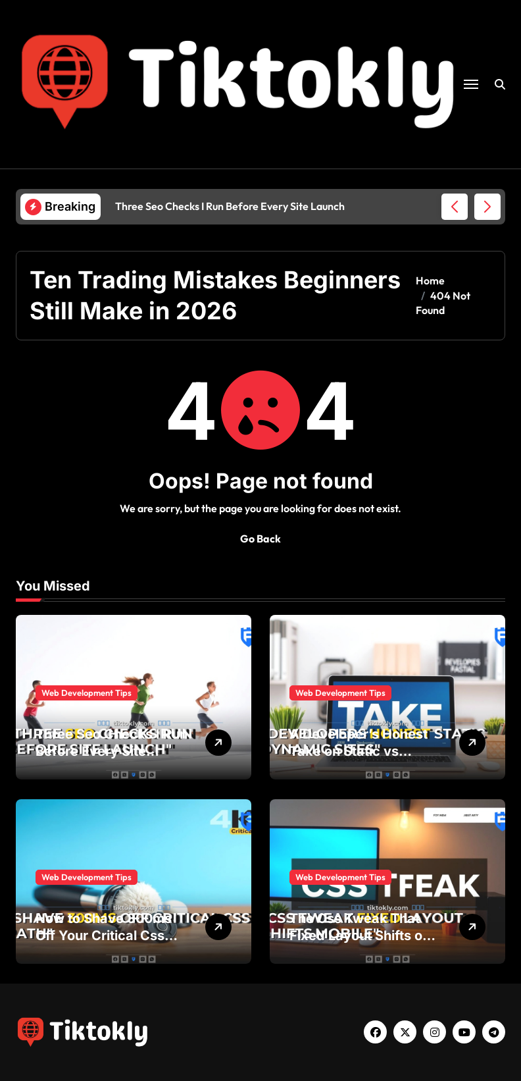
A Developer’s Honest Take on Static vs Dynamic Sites (358, 751)
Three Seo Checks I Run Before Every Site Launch (111, 751)
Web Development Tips (86, 692)
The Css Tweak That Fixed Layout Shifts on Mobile (359, 935)
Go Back (260, 538)
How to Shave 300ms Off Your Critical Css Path (104, 935)
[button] (487, 207)
